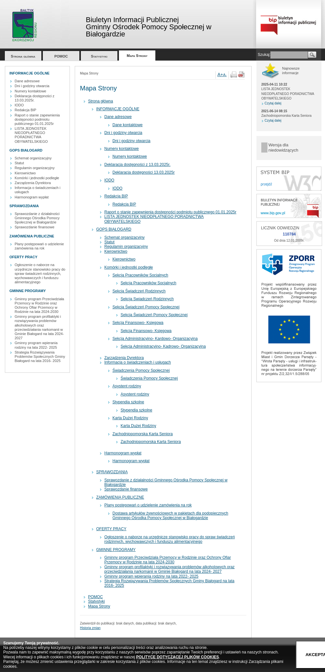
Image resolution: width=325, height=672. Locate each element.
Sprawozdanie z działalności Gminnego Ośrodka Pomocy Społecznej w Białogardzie (37, 218)
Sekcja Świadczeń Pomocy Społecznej (145, 307)
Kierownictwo (25, 173)
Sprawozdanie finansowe (34, 227)
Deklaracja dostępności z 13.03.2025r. (34, 98)
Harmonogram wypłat (32, 197)
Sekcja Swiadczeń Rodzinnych (147, 299)
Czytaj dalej (273, 103)
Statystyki (99, 56)
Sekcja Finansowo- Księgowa (137, 322)
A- (225, 75)
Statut (19, 163)
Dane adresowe (27, 81)
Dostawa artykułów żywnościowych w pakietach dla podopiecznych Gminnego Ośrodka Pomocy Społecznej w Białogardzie (170, 515)
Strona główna (23, 56)
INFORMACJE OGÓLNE (117, 109)
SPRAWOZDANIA (112, 472)
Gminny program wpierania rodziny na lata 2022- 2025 (36, 345)
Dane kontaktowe (127, 125)
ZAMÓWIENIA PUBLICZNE (120, 497)
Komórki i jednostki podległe (37, 178)
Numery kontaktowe (30, 91)
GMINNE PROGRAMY (116, 549)
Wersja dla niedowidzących (283, 147)
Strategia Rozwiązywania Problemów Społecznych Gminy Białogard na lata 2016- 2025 (40, 356)
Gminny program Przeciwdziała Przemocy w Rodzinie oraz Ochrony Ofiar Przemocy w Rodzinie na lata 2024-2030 (39, 305)
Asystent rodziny (126, 386)
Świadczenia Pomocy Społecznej (141, 370)
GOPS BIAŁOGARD (113, 229)
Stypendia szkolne (128, 402)
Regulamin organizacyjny (35, 168)
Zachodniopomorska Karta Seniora (142, 434)
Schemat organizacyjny (33, 158)
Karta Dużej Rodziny (130, 418)
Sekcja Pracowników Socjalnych (140, 275)
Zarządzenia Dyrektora (33, 183)
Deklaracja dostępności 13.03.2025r (143, 172)
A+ (220, 74)
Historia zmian (90, 628)
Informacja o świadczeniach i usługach (137, 362)
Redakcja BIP (25, 110)
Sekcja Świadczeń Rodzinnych (138, 291)
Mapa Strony (137, 56)
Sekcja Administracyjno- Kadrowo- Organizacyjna (163, 346)
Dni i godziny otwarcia (32, 86)
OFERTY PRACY (111, 529)
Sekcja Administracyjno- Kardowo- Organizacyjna (155, 338)
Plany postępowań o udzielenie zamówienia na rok (39, 246)
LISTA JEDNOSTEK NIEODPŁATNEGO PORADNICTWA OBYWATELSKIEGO (31, 135)
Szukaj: (264, 54)
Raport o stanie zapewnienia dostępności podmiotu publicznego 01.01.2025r (37, 119)
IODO (19, 105)
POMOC (61, 56)
